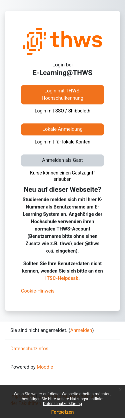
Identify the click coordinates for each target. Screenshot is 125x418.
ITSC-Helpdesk (61, 278)
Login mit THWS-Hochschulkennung (62, 94)
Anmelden (81, 330)
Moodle (45, 367)
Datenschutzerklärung (62, 403)
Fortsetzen (62, 412)
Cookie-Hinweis (38, 291)
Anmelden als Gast (62, 160)
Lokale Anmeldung (62, 129)
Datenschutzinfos (29, 349)
